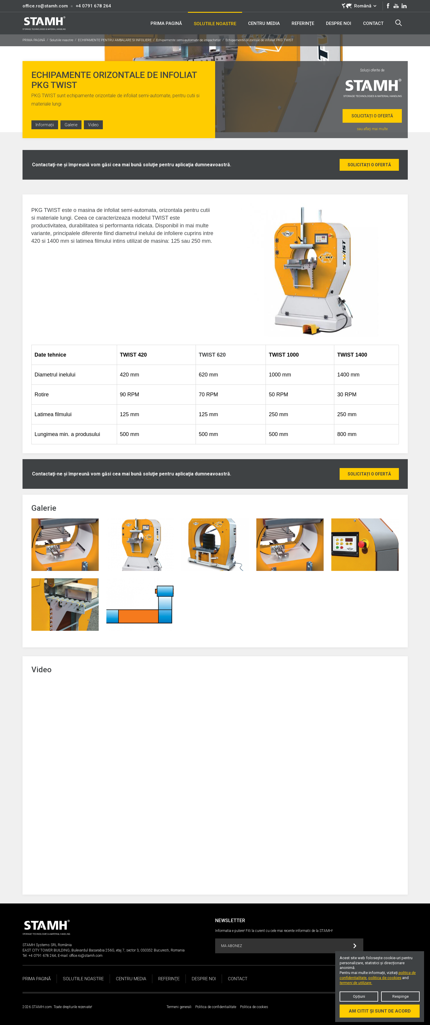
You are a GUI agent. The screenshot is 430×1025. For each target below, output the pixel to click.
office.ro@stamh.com (45, 6)
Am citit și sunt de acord (380, 1011)
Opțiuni (359, 996)
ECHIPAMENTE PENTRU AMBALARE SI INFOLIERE (114, 40)
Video (93, 124)
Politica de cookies (254, 1007)
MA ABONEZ (289, 946)
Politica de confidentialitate (215, 1007)
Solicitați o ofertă (372, 116)
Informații (45, 124)
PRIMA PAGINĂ (34, 40)
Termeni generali (179, 1007)
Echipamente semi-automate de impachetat (188, 40)
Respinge (400, 996)
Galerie (71, 124)
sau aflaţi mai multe (372, 129)
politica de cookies (384, 977)
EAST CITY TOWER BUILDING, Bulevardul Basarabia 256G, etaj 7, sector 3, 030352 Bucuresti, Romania (104, 950)
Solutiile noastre (61, 40)
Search (398, 23)
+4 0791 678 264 (93, 6)
